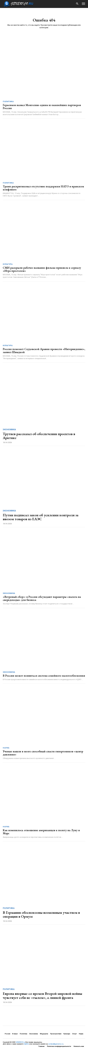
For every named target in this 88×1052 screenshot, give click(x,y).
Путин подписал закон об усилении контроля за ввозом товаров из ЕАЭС (40, 517)
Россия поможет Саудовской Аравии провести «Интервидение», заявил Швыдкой (44, 350)
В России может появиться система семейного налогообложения (44, 675)
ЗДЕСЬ (26, 1044)
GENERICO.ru (20, 1042)
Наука (6, 748)
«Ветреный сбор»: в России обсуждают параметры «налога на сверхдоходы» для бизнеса (42, 598)
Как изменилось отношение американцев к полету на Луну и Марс (41, 831)
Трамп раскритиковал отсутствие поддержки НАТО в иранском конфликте (43, 188)
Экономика (9, 430)
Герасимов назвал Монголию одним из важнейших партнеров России (42, 106)
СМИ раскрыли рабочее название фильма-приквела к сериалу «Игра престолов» (42, 269)
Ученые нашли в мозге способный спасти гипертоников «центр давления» (43, 753)
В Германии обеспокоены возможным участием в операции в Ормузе (41, 914)
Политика (8, 101)
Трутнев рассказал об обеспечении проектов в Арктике (39, 435)
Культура (7, 264)
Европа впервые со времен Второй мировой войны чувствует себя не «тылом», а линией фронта (42, 995)
